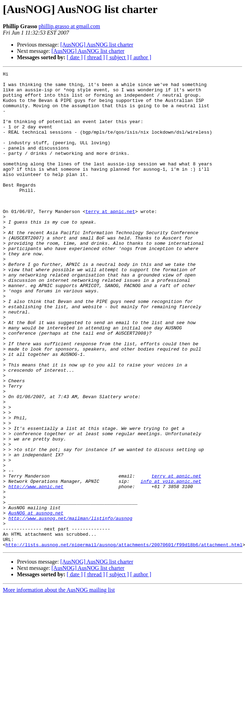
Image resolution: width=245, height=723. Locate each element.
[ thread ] (94, 57)
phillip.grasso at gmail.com (69, 26)
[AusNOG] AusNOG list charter (96, 45)
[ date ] (75, 57)
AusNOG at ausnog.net (36, 602)
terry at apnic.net (110, 240)
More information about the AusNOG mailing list (59, 685)
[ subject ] (117, 57)
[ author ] (140, 57)
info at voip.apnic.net (171, 563)
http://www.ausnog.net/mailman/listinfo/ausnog (70, 608)
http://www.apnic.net (36, 570)
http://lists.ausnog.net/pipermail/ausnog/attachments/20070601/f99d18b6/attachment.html (124, 640)
